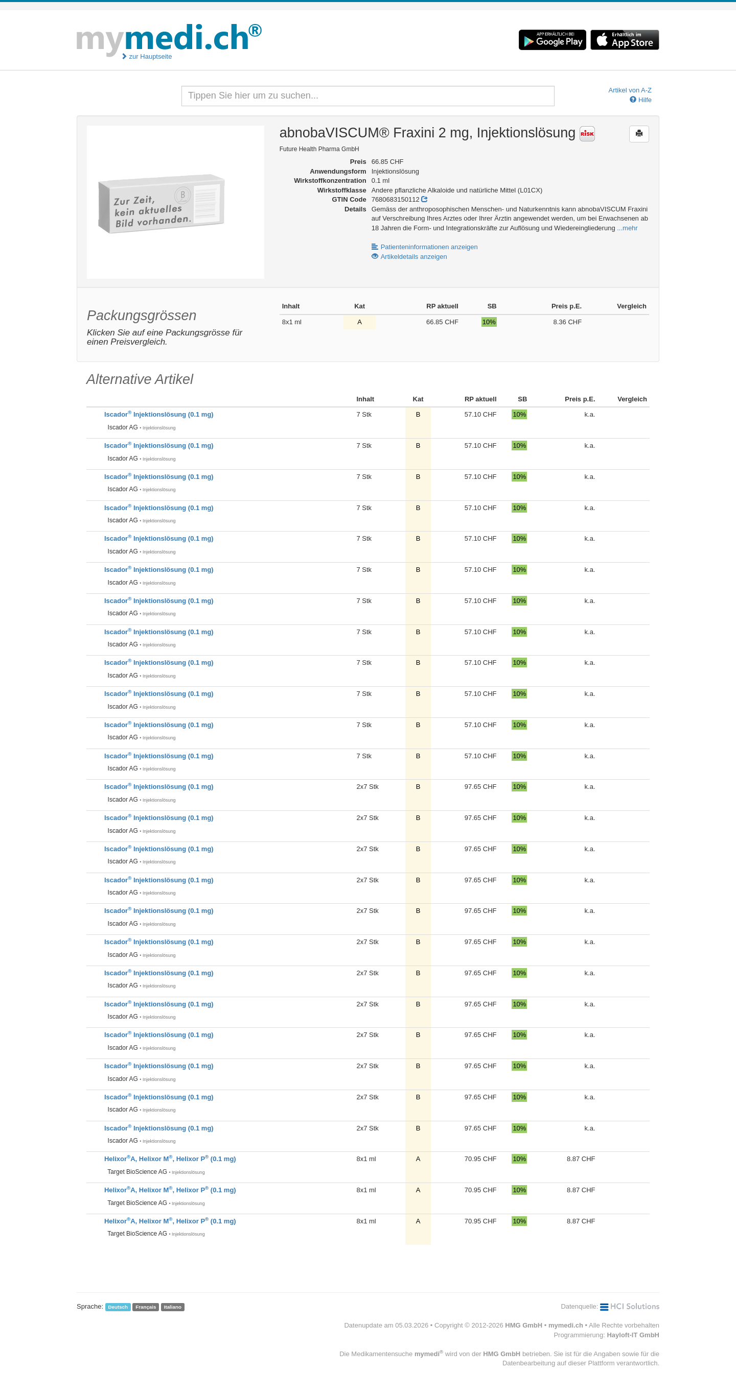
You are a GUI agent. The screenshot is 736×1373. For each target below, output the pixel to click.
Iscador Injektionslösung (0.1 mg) (159, 414)
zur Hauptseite (146, 56)
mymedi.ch (565, 1325)
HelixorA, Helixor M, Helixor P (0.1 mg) (170, 1159)
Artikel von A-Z (630, 90)
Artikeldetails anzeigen (409, 256)
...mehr (627, 228)
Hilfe (641, 100)
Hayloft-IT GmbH (633, 1335)
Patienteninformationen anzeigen (425, 247)
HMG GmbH (523, 1325)
